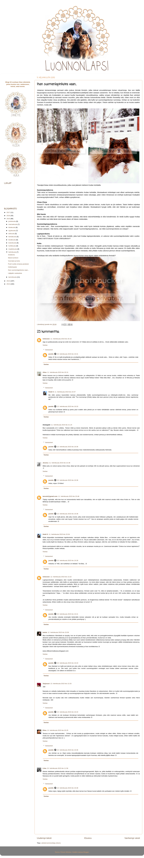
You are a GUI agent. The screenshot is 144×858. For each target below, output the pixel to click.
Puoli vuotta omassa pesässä (18, 264)
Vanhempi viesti (132, 838)
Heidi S (51, 392)
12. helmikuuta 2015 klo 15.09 (58, 632)
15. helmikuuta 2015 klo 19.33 (67, 406)
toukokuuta (12, 243)
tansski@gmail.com (50, 496)
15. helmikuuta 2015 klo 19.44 (67, 712)
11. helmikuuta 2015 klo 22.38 (59, 463)
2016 (9, 215)
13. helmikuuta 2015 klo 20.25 (57, 730)
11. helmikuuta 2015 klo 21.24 (61, 425)
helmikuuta (12, 252)
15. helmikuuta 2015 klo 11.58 (57, 768)
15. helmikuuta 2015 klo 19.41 (67, 614)
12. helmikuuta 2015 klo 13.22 (61, 577)
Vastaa (45, 345)
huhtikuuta (12, 246)
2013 (9, 284)
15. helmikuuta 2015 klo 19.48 (67, 788)
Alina (44, 372)
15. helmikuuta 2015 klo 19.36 (67, 447)
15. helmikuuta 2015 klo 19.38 (67, 514)
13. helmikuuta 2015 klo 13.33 (60, 683)
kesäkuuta (12, 240)
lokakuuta (12, 227)
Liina (44, 768)
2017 (9, 212)
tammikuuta (12, 277)
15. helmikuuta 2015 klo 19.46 (67, 750)
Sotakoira (11, 255)
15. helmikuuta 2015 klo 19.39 (67, 560)
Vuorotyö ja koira (14, 261)
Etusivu (88, 838)
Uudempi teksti (44, 838)
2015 (9, 218)
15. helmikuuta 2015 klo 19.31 (67, 354)
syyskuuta (12, 230)
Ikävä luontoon (13, 258)
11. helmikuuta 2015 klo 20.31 (57, 372)
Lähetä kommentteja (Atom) (51, 843)
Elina (44, 730)
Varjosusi (46, 683)
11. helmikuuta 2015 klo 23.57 (65, 392)
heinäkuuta (12, 236)
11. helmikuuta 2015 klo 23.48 (68, 496)
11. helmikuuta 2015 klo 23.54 (59, 534)
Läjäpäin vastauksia (15, 273)
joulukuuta (12, 221)
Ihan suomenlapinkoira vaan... (18, 270)
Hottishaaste (12, 267)
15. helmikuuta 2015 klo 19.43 (67, 663)
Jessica (45, 463)
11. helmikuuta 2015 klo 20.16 (61, 339)
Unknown (46, 339)
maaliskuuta (12, 249)
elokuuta (11, 233)
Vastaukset (49, 350)
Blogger (86, 852)
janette (51, 354)
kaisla (45, 632)
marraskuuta (13, 224)
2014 (9, 281)
